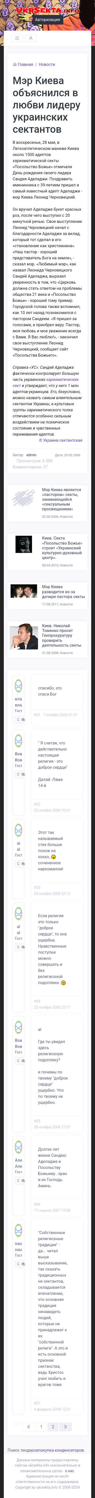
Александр (18, 1160)
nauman (18, 1243)
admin (31, 455)
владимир (18, 705)
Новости (47, 64)
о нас (69, 1471)
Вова (18, 754)
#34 (37, 1001)
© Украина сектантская (60, 440)
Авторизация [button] (46, 19)
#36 (37, 1204)
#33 (37, 888)
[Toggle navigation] (17, 38)
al (18, 843)
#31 (37, 715)
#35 (37, 1121)
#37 (37, 1403)
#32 (37, 804)
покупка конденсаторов (61, 1450)
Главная (23, 64)
